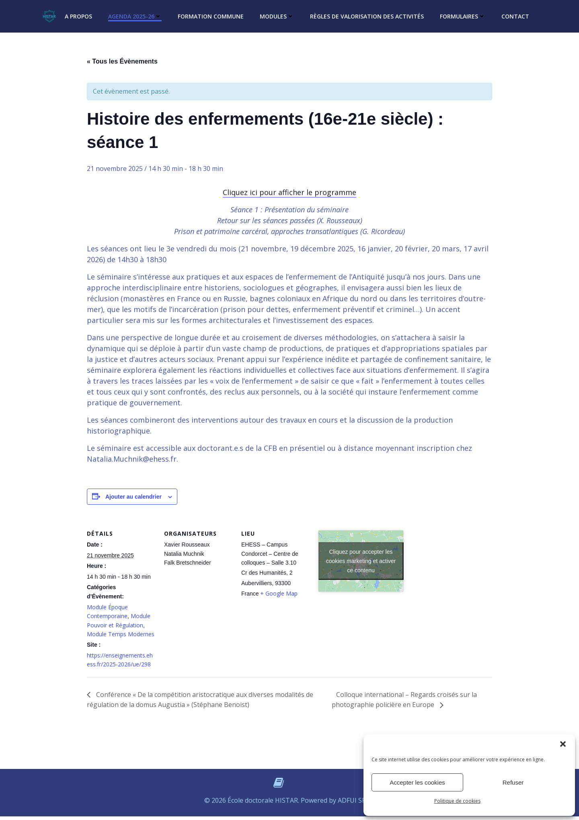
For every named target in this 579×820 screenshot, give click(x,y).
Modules (277, 16)
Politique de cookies (457, 800)
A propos (78, 16)
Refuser (513, 782)
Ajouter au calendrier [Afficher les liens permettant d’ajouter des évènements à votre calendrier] (133, 496)
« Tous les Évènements (122, 61)
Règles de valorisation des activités (367, 16)
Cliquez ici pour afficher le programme (289, 192)
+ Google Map (279, 593)
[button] (563, 744)
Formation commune (211, 16)
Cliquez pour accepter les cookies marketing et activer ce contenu (361, 561)
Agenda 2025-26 (135, 16)
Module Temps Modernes (120, 634)
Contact (515, 16)
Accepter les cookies (417, 782)
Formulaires (462, 16)
